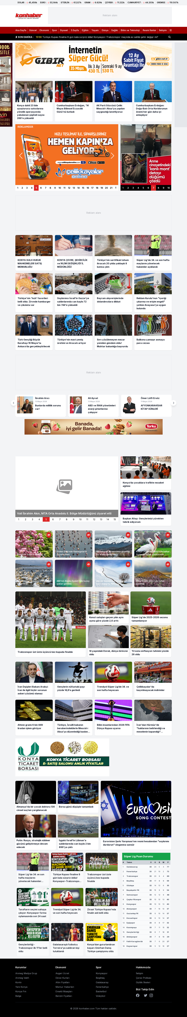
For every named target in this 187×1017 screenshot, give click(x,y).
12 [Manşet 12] (69, 187)
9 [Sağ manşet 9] (163, 187)
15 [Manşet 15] (83, 187)
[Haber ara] (169, 37)
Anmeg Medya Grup (26, 973)
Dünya (105, 30)
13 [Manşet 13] (74, 187)
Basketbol (101, 991)
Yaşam (95, 30)
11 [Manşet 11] (64, 187)
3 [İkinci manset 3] (32, 519)
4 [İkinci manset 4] (39, 519)
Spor (54, 30)
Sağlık (114, 30)
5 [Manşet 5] (36, 187)
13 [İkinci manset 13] (101, 519)
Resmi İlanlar (149, 30)
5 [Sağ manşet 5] (143, 187)
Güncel (33, 30)
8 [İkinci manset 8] (66, 519)
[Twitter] (145, 995)
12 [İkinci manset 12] (94, 519)
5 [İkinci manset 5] (46, 519)
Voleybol (100, 996)
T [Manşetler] (116, 187)
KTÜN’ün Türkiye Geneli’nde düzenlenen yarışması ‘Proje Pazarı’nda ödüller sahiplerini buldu (89, 37)
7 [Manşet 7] (45, 187)
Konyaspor (102, 973)
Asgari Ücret (62, 973)
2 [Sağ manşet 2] (128, 187)
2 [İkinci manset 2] (25, 519)
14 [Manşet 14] (78, 187)
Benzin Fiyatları (64, 996)
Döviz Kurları (62, 977)
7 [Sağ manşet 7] (153, 187)
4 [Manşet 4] (31, 187)
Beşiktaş (100, 977)
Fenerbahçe (102, 986)
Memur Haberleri (65, 986)
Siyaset (64, 30)
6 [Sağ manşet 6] (148, 187)
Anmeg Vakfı (22, 977)
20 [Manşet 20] (106, 187)
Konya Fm (20, 991)
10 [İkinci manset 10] (80, 519)
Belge (18, 996)
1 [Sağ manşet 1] (122, 187)
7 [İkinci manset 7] (60, 519)
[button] (166, 102)
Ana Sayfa (20, 30)
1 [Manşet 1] (17, 187)
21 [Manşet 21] (111, 187)
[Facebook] (137, 995)
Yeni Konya (21, 986)
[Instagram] (151, 995)
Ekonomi (44, 30)
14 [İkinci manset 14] (108, 519)
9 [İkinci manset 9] (73, 519)
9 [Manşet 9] (55, 187)
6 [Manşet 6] (41, 187)
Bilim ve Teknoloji (130, 30)
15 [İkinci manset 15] (115, 519)
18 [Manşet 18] (97, 187)
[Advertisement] (110, 15)
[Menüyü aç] (171, 30)
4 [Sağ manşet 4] (138, 187)
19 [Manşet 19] (101, 187)
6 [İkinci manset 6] (53, 519)
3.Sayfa (75, 30)
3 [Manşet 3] (27, 187)
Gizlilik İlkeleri (143, 982)
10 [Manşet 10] (59, 187)
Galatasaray (102, 982)
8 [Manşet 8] (50, 187)
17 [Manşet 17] (92, 187)
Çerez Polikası (143, 977)
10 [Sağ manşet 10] (168, 187)
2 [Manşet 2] (22, 187)
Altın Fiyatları (63, 982)
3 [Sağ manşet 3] (133, 187)
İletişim (163, 30)
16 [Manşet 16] (88, 187)
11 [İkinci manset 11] (87, 519)
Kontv (18, 982)
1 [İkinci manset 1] (18, 519)
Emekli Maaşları (64, 991)
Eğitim (85, 30)
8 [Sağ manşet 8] (158, 187)
